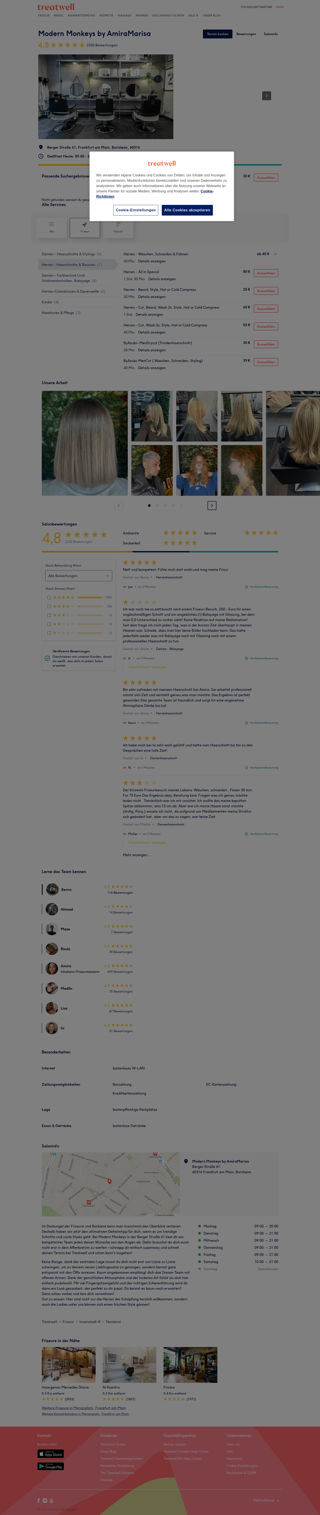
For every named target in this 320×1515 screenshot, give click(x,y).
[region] (162, 186)
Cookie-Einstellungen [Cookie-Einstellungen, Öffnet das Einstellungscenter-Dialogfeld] (136, 210)
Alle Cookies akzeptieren (187, 210)
